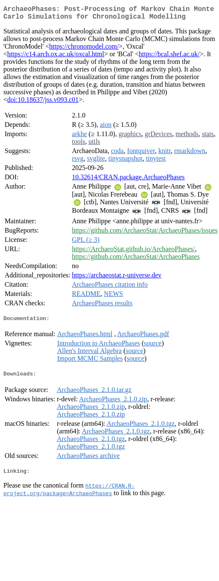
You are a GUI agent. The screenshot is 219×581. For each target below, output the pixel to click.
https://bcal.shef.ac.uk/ (169, 57)
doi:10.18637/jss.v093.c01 (42, 103)
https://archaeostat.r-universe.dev (117, 278)
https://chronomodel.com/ (84, 49)
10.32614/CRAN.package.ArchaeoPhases (128, 180)
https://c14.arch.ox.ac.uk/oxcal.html (55, 57)
